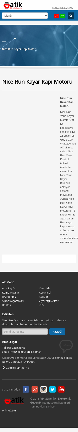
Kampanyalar (10, 292)
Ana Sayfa (8, 288)
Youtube (61, 389)
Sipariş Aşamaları (13, 301)
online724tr (9, 410)
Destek (6, 305)
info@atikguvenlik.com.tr (25, 352)
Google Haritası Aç (15, 368)
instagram (43, 389)
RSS (41, 305)
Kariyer (43, 297)
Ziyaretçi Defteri (49, 301)
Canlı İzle (44, 288)
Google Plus (35, 389)
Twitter (52, 389)
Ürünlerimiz (9, 297)
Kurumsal (45, 292)
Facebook (26, 389)
